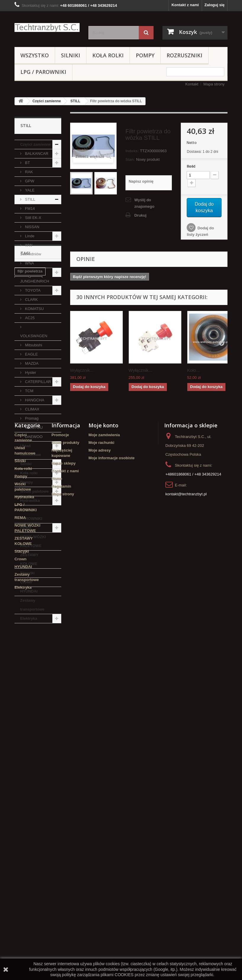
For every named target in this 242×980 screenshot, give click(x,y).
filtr (36, 668)
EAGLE (31, 354)
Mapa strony (214, 84)
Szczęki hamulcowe (35, 699)
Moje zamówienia (104, 790)
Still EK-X (32, 217)
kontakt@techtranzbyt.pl (186, 849)
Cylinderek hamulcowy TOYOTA (36, 710)
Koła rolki (108, 55)
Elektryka (28, 618)
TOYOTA (32, 290)
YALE (29, 190)
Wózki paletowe (34, 491)
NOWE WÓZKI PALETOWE (33, 541)
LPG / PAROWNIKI (43, 71)
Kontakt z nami (185, 5)
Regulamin (61, 841)
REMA (25, 527)
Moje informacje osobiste (111, 813)
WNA (29, 263)
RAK (28, 172)
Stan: (130, 159)
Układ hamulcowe (30, 450)
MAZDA (31, 363)
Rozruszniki (184, 55)
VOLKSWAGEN (33, 336)
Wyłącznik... (82, 370)
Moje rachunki (101, 798)
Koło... (193, 370)
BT (27, 162)
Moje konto (103, 780)
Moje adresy (99, 805)
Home (56, 834)
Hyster (30, 372)
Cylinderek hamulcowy (27, 732)
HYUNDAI (29, 591)
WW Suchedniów (30, 249)
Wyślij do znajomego (144, 203)
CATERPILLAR (37, 381)
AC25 (29, 318)
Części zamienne (47, 101)
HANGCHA (34, 400)
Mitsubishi (33, 345)
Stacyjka (25, 690)
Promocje (60, 790)
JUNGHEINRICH (34, 281)
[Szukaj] (146, 32)
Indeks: (132, 151)
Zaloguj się (214, 5)
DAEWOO (33, 436)
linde (21, 668)
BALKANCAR (36, 153)
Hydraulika (30, 500)
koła (21, 721)
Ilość (191, 166)
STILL (75, 101)
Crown (26, 582)
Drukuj (140, 215)
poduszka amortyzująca (29, 679)
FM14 (29, 208)
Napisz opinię (141, 181)
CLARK (31, 299)
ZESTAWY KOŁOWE (29, 559)
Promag (31, 418)
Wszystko (34, 55)
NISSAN (31, 227)
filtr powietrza (30, 659)
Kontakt (191, 84)
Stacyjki (27, 573)
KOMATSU (34, 308)
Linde (29, 236)
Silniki (70, 55)
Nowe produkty (65, 798)
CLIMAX (31, 409)
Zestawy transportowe (32, 604)
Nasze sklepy (63, 818)
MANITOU (33, 427)
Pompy (145, 55)
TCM (28, 391)
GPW (29, 181)
